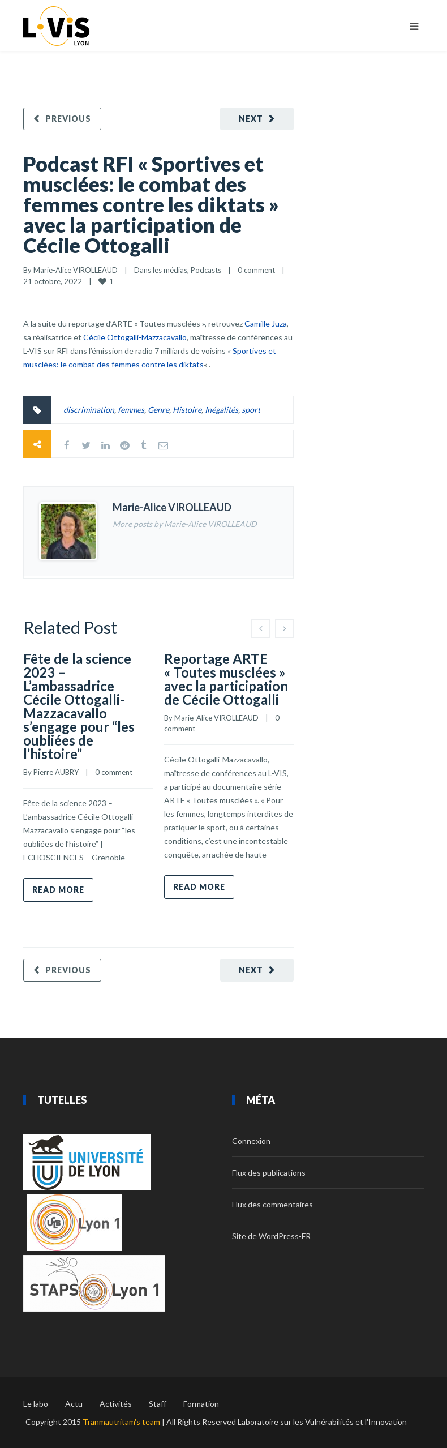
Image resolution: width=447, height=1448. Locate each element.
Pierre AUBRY (56, 772)
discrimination (88, 409)
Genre (158, 409)
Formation (201, 1403)
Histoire (187, 409)
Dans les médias (160, 270)
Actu (74, 1403)
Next (251, 118)
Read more (58, 889)
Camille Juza (265, 323)
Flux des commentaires (272, 1204)
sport (251, 409)
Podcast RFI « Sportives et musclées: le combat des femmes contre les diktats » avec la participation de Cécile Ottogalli (151, 204)
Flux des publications (269, 1172)
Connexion (251, 1141)
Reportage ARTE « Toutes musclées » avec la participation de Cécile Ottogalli (226, 679)
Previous (68, 118)
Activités (116, 1403)
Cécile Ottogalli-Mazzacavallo (135, 337)
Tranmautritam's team (121, 1421)
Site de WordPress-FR (271, 1236)
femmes (131, 409)
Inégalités (221, 409)
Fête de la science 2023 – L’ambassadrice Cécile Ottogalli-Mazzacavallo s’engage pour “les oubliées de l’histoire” (79, 706)
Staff (157, 1403)
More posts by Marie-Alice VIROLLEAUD (185, 524)
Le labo (35, 1403)
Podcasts (206, 270)
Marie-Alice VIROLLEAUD (75, 270)
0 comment (256, 270)
